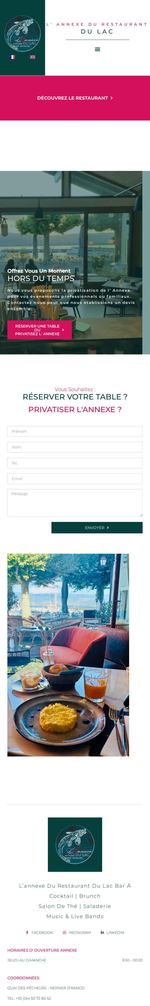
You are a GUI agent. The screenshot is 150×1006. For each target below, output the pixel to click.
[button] (97, 49)
